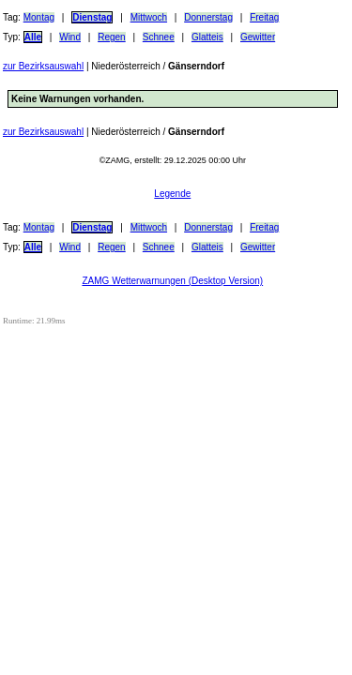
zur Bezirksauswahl (43, 66)
